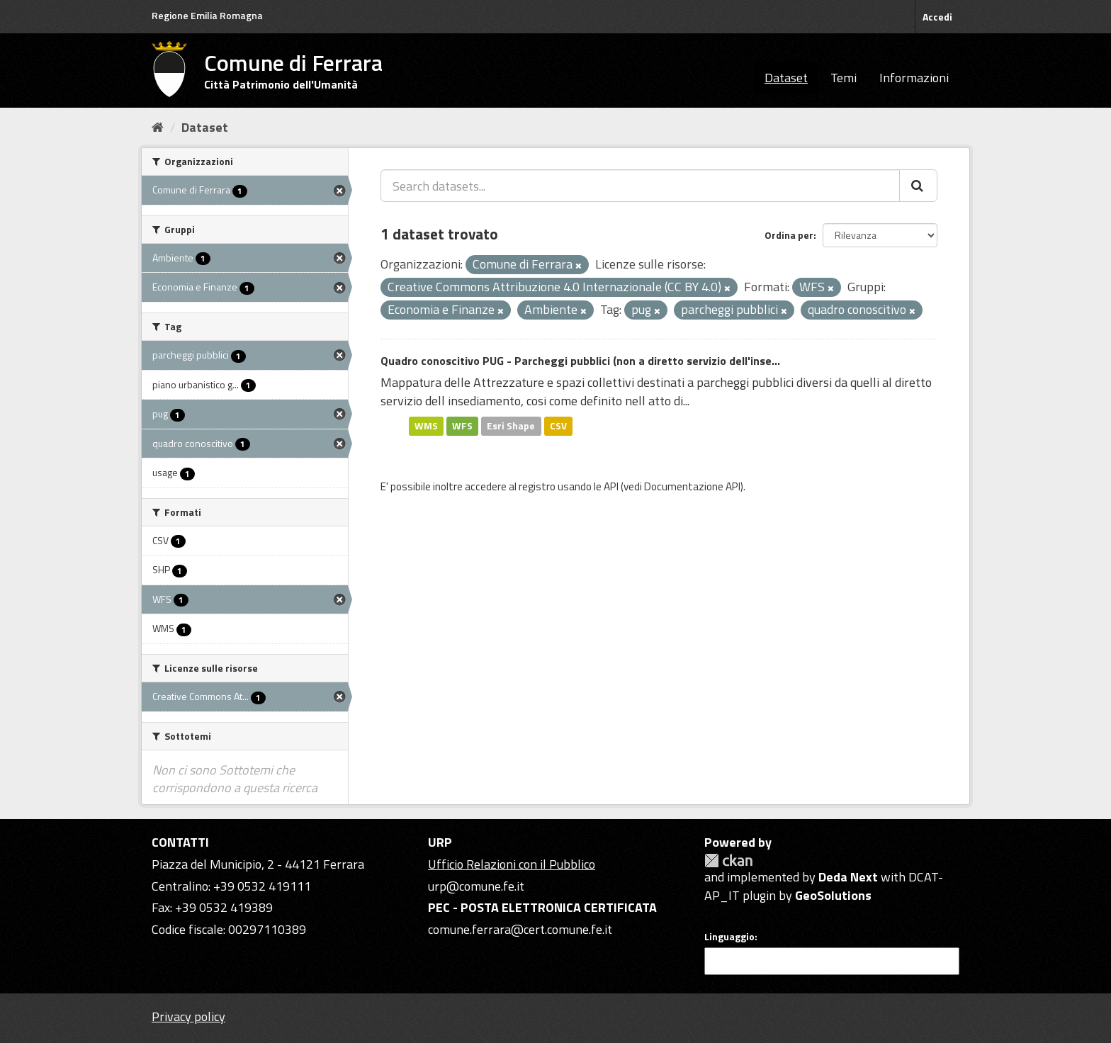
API (611, 486)
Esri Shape (511, 426)
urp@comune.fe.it (476, 886)
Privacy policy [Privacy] (188, 1016)
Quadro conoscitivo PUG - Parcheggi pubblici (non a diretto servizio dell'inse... (580, 360)
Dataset (786, 77)
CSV (558, 426)
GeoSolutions (833, 895)
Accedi (937, 16)
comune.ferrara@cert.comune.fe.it (520, 929)
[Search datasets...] (640, 185)
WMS (426, 426)
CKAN (728, 860)
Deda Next (848, 876)
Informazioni (914, 77)
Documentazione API (692, 486)
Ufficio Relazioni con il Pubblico (511, 864)
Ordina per (789, 234)
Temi (843, 77)
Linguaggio (729, 937)
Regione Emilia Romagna (207, 15)
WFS (462, 426)
